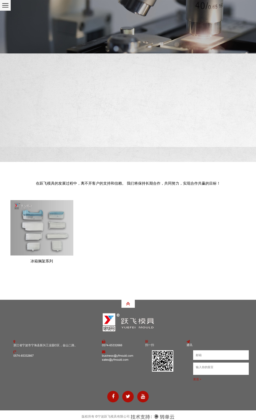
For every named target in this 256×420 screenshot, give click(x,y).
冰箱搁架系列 (41, 261)
